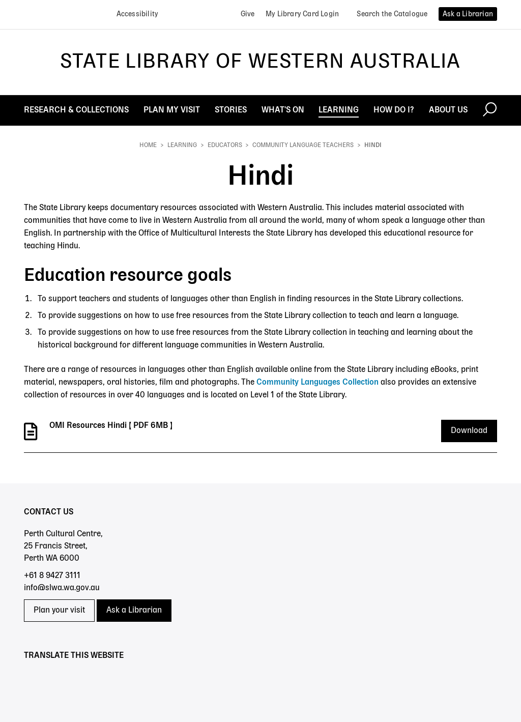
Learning (182, 145)
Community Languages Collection (317, 382)
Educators (225, 145)
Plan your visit (59, 610)
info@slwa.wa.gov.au (62, 588)
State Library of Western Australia (260, 62)
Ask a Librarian (134, 610)
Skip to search (0, 0)
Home (148, 145)
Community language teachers (303, 145)
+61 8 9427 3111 (52, 576)
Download (469, 431)
